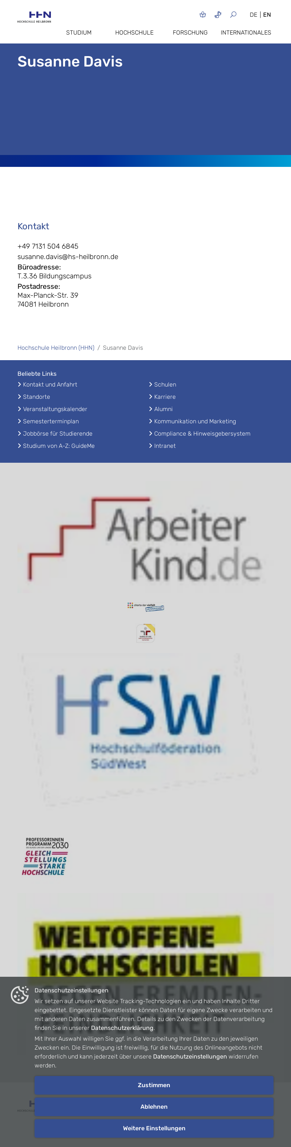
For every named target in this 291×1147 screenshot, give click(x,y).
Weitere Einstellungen (154, 1128)
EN (267, 14)
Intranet (165, 445)
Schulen (165, 384)
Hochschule (134, 32)
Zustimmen (154, 1085)
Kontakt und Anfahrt (50, 384)
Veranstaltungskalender (55, 409)
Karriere (165, 396)
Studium (78, 32)
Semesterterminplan (51, 421)
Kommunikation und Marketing (195, 421)
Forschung (190, 32)
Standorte (36, 396)
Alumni (163, 409)
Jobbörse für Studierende (58, 433)
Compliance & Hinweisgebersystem (202, 433)
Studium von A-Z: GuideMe (59, 445)
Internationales (246, 32)
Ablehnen (154, 1106)
